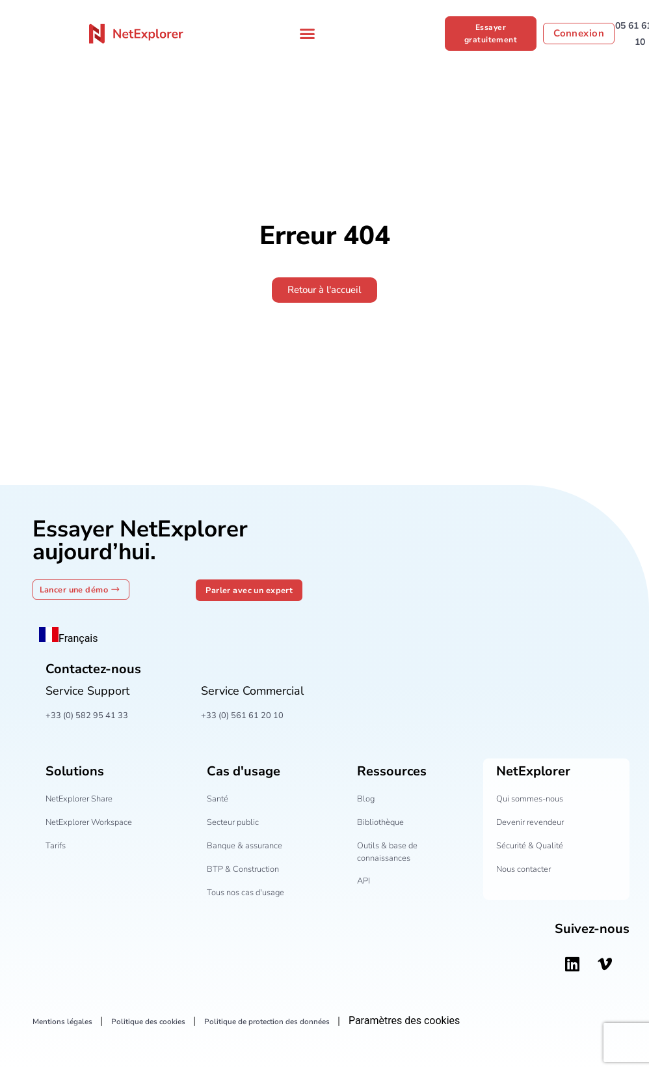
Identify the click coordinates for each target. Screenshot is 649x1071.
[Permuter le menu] (307, 33)
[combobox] (69, 637)
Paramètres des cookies (454, 1021)
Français (68, 639)
